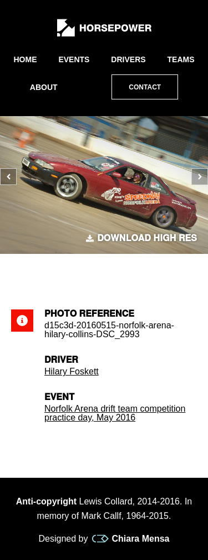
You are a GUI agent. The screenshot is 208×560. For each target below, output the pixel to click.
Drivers (128, 59)
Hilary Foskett (71, 371)
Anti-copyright (46, 501)
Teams (181, 59)
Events (73, 59)
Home (25, 59)
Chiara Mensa (130, 538)
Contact (145, 87)
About (44, 87)
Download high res (141, 238)
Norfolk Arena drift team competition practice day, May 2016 (114, 413)
